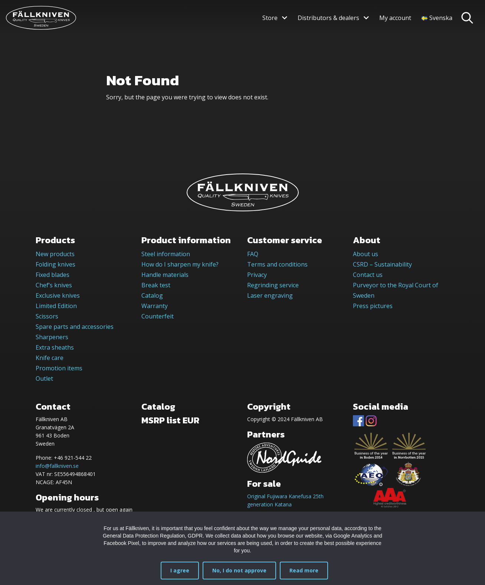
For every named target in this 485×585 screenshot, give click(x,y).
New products (55, 254)
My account (395, 18)
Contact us (368, 275)
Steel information (165, 254)
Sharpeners (52, 337)
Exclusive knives (58, 295)
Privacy (257, 275)
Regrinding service (273, 285)
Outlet (44, 378)
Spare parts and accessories (75, 327)
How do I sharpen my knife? (180, 264)
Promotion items (59, 368)
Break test (155, 285)
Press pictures (373, 306)
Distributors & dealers (328, 18)
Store (270, 18)
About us (365, 254)
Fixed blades (52, 275)
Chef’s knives (54, 285)
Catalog (152, 295)
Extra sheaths (55, 347)
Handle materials (165, 275)
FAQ (252, 254)
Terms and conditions (277, 264)
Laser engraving (270, 295)
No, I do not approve (239, 570)
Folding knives (55, 264)
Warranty (154, 306)
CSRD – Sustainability (382, 264)
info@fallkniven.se (57, 465)
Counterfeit (157, 316)
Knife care (49, 358)
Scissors (47, 316)
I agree (179, 570)
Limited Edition (56, 306)
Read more (303, 570)
